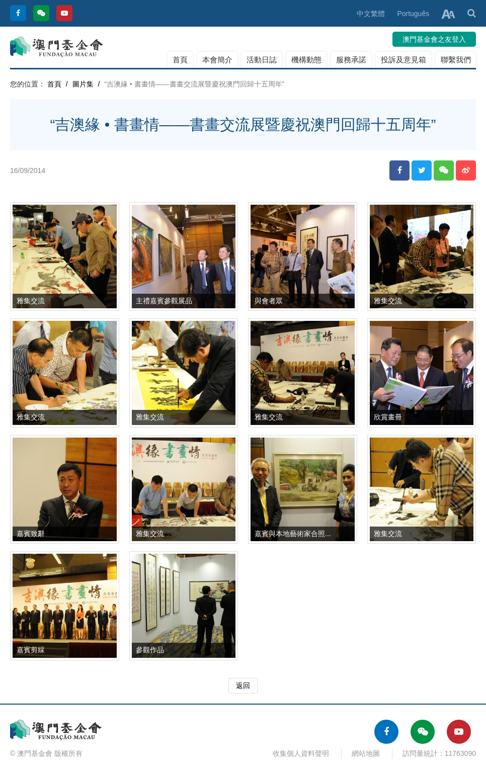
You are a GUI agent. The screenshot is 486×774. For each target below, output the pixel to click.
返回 (243, 685)
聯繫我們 (456, 59)
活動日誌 (262, 59)
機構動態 (306, 59)
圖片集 (83, 84)
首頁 (180, 59)
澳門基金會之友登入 (434, 39)
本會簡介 (217, 59)
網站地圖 (366, 753)
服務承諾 (351, 59)
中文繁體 (371, 14)
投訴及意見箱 (403, 59)
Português (413, 14)
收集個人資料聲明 (301, 753)
